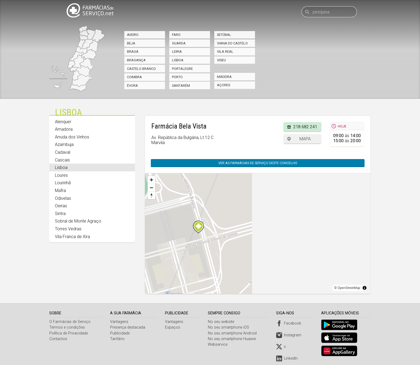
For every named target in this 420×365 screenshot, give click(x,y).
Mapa (305, 138)
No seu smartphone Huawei (233, 339)
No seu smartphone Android (233, 333)
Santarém (181, 86)
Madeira (224, 77)
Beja (131, 43)
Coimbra (134, 77)
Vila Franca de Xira (72, 236)
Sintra (60, 213)
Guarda (179, 43)
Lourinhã (63, 182)
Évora (132, 86)
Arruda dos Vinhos (72, 137)
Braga (132, 52)
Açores (223, 85)
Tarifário (118, 339)
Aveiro (132, 35)
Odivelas (63, 198)
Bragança (136, 60)
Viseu (221, 60)
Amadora (64, 129)
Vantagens (120, 321)
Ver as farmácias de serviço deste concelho (257, 163)
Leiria (177, 52)
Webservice (218, 344)
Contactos (58, 339)
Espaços (173, 327)
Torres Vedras (68, 228)
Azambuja (64, 144)
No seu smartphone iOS (229, 327)
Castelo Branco (141, 69)
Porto (177, 77)
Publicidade (120, 333)
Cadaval (62, 152)
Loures (61, 175)
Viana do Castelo (232, 43)
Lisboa (177, 60)
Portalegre (182, 69)
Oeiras (61, 205)
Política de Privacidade (68, 333)
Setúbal (224, 35)
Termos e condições (67, 327)
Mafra (60, 190)
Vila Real (225, 52)
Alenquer (63, 121)
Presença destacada (128, 327)
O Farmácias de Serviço (70, 321)
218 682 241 (305, 126)
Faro (176, 35)
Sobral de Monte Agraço (78, 221)
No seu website (222, 321)
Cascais (62, 160)
